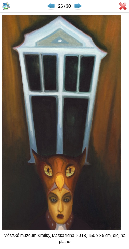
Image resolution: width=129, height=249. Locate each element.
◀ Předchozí (51, 6)
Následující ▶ (78, 6)
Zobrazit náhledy (6, 6)
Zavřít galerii (123, 6)
